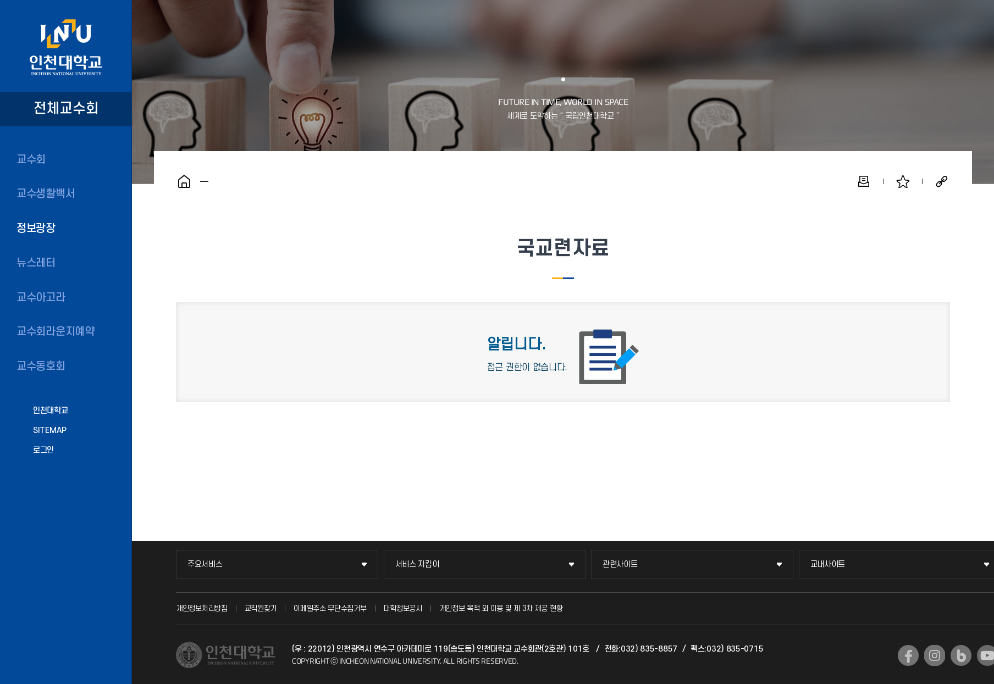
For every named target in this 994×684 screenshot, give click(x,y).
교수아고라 (40, 298)
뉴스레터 (36, 263)
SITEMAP (50, 430)
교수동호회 (40, 366)
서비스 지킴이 (417, 564)
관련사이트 (620, 564)
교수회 (31, 160)
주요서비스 (205, 564)
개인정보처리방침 (202, 608)
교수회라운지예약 (55, 332)
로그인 (43, 450)
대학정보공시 (403, 608)
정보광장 (36, 229)
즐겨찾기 (902, 181)
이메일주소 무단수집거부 (330, 608)
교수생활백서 (45, 194)
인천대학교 (50, 410)
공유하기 (942, 181)
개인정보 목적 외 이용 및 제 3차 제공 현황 (501, 608)
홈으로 (184, 181)
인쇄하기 (863, 181)
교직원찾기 (261, 608)
